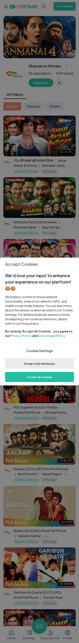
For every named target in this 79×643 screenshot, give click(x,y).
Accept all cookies (39, 377)
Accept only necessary (39, 363)
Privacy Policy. (30, 323)
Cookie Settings (39, 351)
